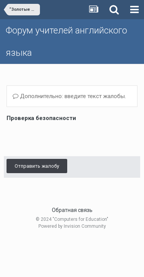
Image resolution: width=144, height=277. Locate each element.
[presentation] (65, 138)
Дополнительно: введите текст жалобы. (69, 96)
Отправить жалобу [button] (37, 166)
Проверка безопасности (41, 118)
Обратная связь (72, 210)
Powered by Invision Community (72, 226)
